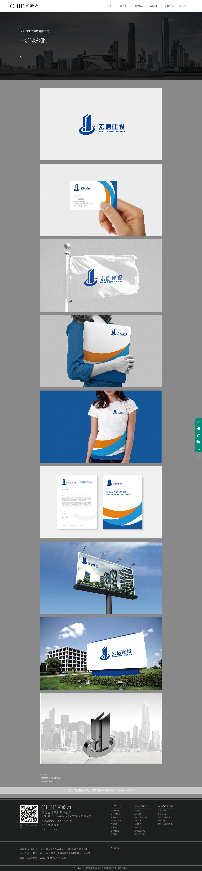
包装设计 (114, 824)
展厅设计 (161, 821)
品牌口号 (137, 828)
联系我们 (183, 6)
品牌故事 (137, 821)
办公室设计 (162, 814)
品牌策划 (137, 811)
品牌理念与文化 (140, 817)
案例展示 (139, 6)
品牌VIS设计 (115, 814)
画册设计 (114, 828)
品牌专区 (154, 6)
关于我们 (124, 6)
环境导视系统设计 (165, 824)
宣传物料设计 (116, 831)
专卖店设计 (162, 811)
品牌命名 (137, 824)
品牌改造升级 (116, 817)
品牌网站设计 (116, 821)
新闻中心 (169, 6)
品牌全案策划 (139, 831)
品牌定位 (137, 814)
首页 (109, 6)
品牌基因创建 (139, 834)
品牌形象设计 (116, 811)
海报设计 (114, 834)
